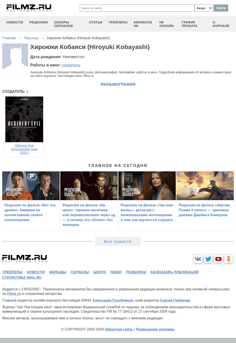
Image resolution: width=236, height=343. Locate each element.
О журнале (221, 24)
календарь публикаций (175, 272)
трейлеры (118, 22)
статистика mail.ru (22, 277)
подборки (136, 272)
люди (115, 272)
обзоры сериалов (63, 24)
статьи (96, 22)
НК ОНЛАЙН (166, 24)
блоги (99, 272)
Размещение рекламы (155, 329)
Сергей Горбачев (175, 300)
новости (14, 22)
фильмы (57, 272)
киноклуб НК (143, 24)
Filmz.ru (14, 294)
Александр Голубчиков (112, 300)
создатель (71, 65)
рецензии (38, 22)
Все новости (118, 241)
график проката (190, 24)
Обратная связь (119, 329)
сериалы (80, 272)
